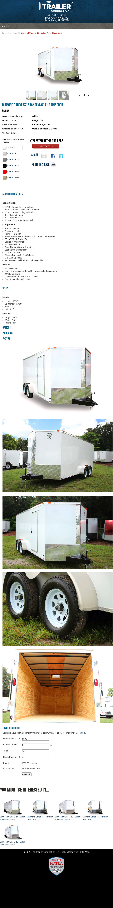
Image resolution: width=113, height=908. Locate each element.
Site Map (85, 852)
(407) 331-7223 (56, 15)
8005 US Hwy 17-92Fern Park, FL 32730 (56, 19)
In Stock (9, 147)
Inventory (14, 33)
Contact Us (46, 146)
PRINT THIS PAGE (41, 164)
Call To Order (11, 154)
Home (4, 33)
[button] (80, 95)
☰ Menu (5, 26)
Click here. (81, 733)
